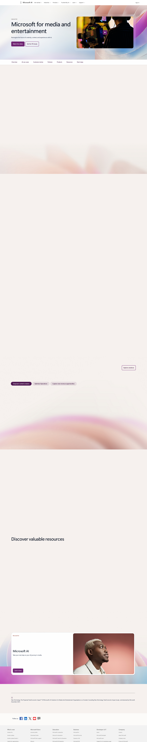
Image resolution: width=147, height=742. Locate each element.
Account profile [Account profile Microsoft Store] (34, 732)
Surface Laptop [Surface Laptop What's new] (10, 735)
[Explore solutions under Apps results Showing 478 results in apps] (129, 367)
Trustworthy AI (65, 2)
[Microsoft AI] (27, 2)
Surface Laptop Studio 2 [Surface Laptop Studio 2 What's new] (12, 738)
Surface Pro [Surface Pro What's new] (9, 732)
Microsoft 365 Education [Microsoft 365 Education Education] (58, 741)
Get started (37, 2)
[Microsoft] (13, 2)
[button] (18, 44)
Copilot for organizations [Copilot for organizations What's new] (13, 741)
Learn (73, 2)
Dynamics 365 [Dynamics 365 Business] (77, 738)
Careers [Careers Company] (120, 732)
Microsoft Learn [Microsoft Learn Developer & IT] (100, 738)
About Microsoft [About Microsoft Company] (122, 735)
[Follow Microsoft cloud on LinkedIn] (25, 718)
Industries (46, 2)
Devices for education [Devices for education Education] (57, 735)
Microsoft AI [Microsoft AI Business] (76, 732)
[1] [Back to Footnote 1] (12, 697)
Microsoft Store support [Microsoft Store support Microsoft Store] (36, 738)
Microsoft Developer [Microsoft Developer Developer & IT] (101, 735)
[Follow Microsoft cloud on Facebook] (21, 718)
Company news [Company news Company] (122, 738)
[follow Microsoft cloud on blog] (38, 718)
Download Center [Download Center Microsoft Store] (35, 735)
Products (55, 2)
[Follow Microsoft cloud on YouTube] (34, 718)
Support (81, 2)
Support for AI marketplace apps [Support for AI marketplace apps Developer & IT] (104, 741)
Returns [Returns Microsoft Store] (32, 741)
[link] (14, 62)
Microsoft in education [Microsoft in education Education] (58, 732)
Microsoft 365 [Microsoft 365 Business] (77, 741)
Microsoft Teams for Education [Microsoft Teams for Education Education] (59, 738)
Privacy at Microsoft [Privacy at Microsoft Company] (123, 741)
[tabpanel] (73, 415)
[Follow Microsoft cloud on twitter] (30, 718)
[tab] (21, 384)
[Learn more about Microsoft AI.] (18, 671)
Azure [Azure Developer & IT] (98, 732)
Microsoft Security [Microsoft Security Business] (78, 735)
